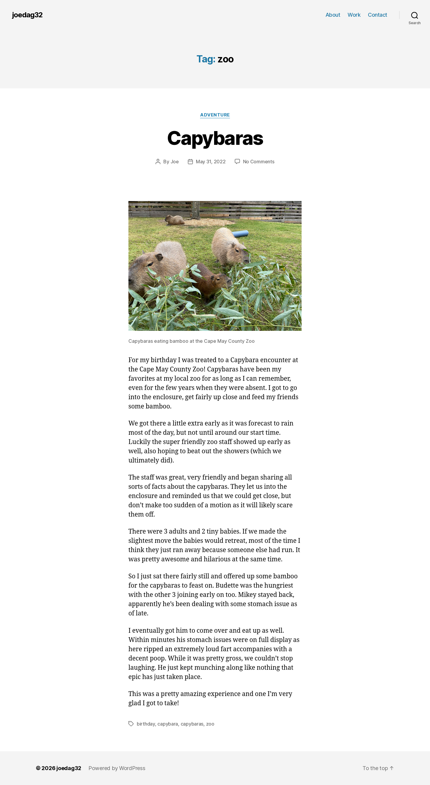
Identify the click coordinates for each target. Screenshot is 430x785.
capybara (167, 724)
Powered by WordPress (116, 768)
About (332, 15)
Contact (377, 15)
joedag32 (27, 15)
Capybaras (215, 137)
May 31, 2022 (211, 162)
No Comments (258, 162)
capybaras (192, 724)
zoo (210, 724)
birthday (146, 724)
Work (354, 15)
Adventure (215, 115)
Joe (175, 162)
